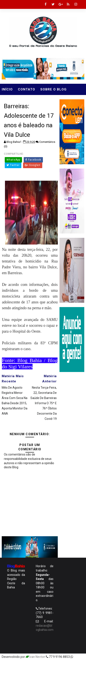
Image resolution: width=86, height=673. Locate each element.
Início (7, 89)
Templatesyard (12, 663)
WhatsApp (13, 159)
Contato (26, 89)
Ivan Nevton (37, 657)
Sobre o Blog (53, 89)
